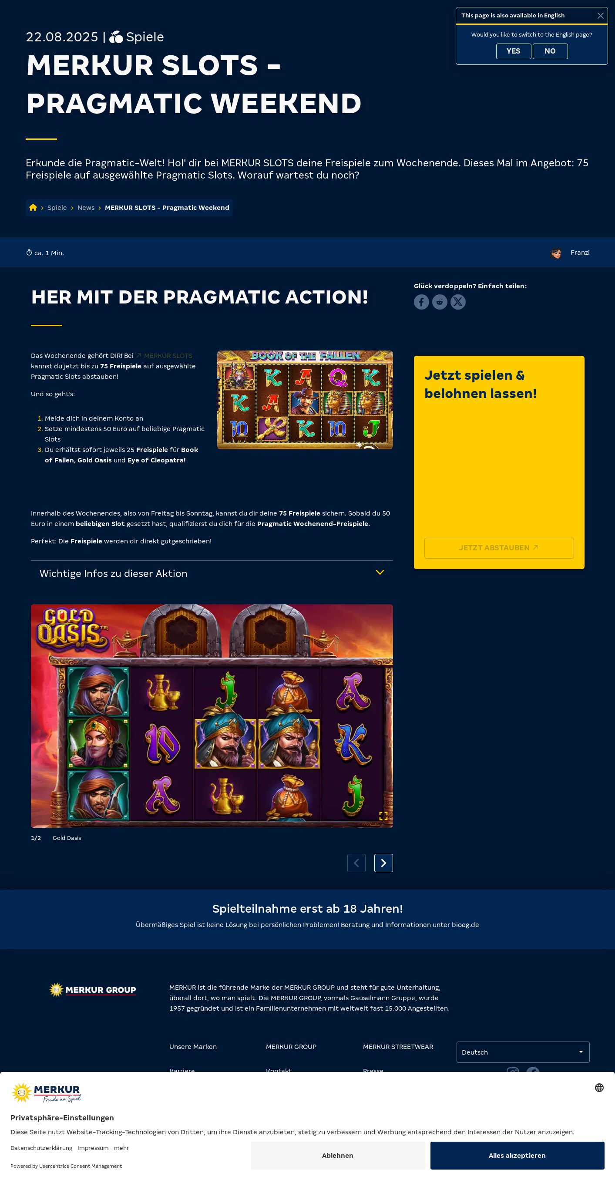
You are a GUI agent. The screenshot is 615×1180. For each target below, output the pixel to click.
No (550, 51)
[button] (421, 302)
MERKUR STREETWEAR (398, 1046)
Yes (514, 51)
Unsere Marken (193, 1046)
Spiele (57, 207)
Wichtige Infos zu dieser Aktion (114, 573)
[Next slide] (383, 863)
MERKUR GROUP (291, 1046)
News (85, 207)
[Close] (600, 15)
